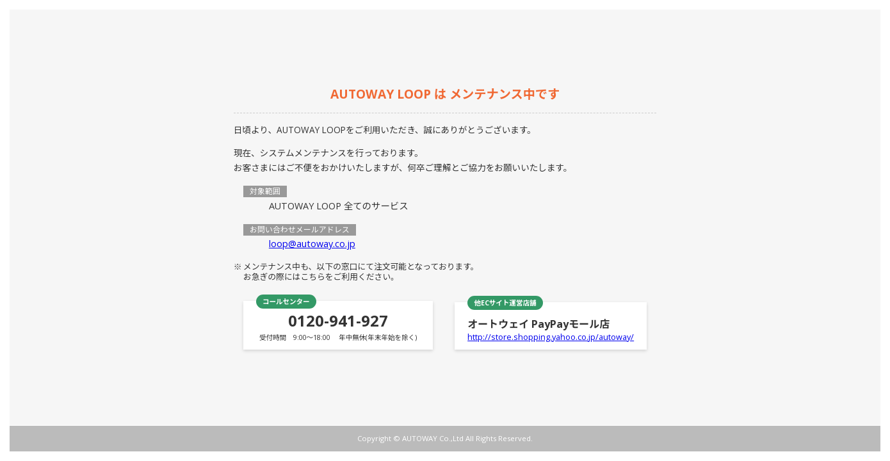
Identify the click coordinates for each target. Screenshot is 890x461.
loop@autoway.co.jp (312, 244)
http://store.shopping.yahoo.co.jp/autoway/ (550, 337)
